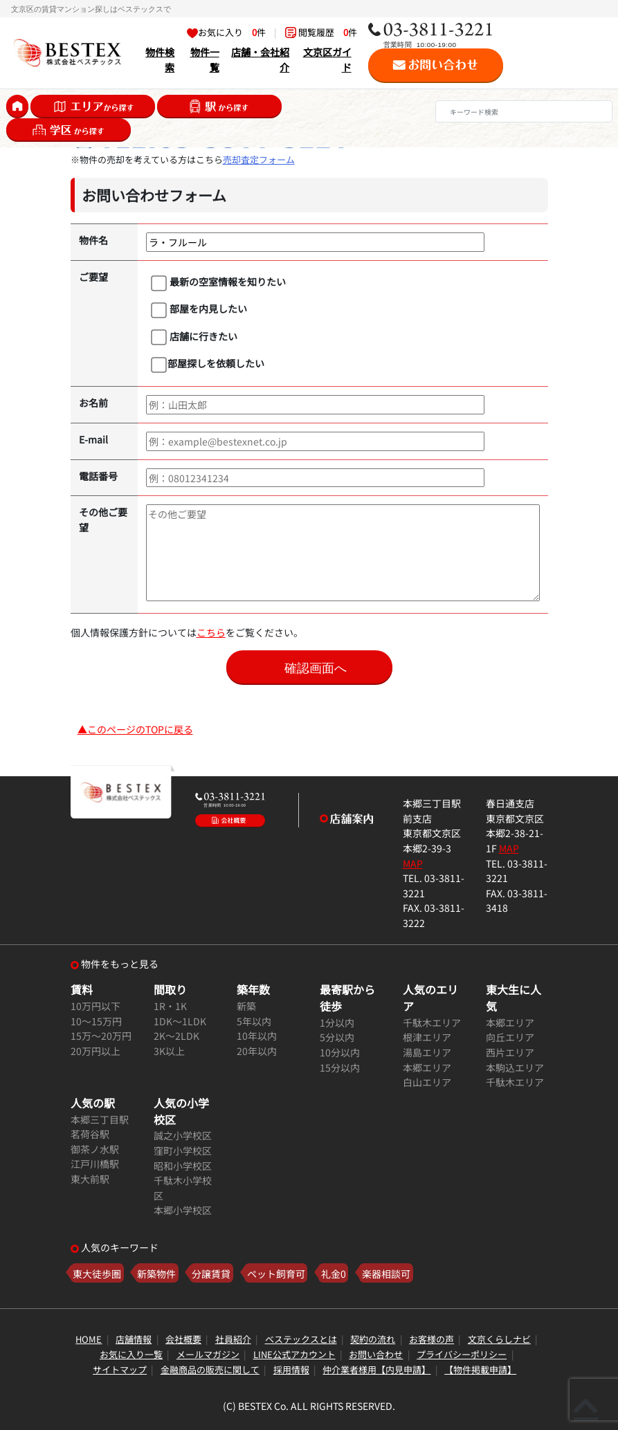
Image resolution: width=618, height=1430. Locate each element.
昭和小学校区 (183, 1165)
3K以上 (169, 1050)
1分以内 (337, 1022)
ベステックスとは (301, 1339)
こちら (211, 632)
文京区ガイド (327, 59)
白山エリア (427, 1081)
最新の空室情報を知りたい (218, 282)
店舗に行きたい (194, 337)
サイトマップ (120, 1369)
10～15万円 (96, 1021)
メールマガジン (207, 1354)
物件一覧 (204, 59)
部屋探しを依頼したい (207, 364)
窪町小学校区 (183, 1150)
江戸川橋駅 (95, 1163)
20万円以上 (95, 1050)
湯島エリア (427, 1052)
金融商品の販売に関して (210, 1369)
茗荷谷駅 (90, 1133)
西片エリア (510, 1052)
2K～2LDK (176, 1035)
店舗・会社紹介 (260, 59)
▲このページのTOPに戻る (135, 729)
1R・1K (170, 1005)
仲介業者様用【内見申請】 (376, 1369)
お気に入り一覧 (131, 1354)
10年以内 (257, 1035)
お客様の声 (431, 1339)
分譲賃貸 (211, 1273)
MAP (413, 863)
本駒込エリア (515, 1067)
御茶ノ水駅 (95, 1149)
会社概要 (183, 1339)
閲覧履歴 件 (321, 32)
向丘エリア (510, 1036)
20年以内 (257, 1050)
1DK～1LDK (180, 1021)
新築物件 (156, 1273)
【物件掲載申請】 (480, 1369)
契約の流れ (372, 1339)
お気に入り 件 (226, 32)
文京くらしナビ (499, 1339)
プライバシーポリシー (462, 1354)
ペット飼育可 (276, 1273)
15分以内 (340, 1067)
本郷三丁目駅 (100, 1119)
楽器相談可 (386, 1273)
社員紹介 (233, 1339)
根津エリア (427, 1036)
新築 (246, 1005)
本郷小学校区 (183, 1209)
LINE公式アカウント (294, 1354)
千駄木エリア (432, 1022)
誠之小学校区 (183, 1135)
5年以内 (254, 1021)
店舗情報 (134, 1339)
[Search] (523, 111)
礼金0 (333, 1273)
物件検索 (159, 59)
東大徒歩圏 (97, 1273)
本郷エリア (427, 1067)
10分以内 (340, 1052)
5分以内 (337, 1036)
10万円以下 (95, 1005)
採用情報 (291, 1369)
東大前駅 (90, 1178)
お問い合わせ (376, 1354)
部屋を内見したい (199, 309)
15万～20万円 (101, 1035)
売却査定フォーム (259, 159)
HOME (88, 1339)
